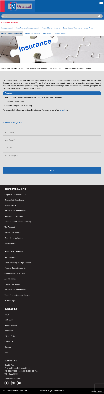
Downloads (8, 331)
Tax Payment (9, 227)
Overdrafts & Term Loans (14, 200)
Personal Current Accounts (51, 28)
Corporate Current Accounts (15, 194)
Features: (8, 93)
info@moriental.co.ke (12, 378)
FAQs (6, 314)
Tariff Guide (8, 320)
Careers (7, 347)
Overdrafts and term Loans (14, 273)
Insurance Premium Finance (11, 33)
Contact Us (8, 342)
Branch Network (10, 325)
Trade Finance (47, 33)
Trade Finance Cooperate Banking (17, 222)
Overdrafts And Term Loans (72, 28)
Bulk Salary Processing (13, 216)
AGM (6, 352)
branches (63, 110)
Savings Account (7, 28)
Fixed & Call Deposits (32, 33)
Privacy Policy (9, 336)
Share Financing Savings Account (27, 28)
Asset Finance (89, 28)
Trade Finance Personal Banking (17, 295)
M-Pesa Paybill (60, 33)
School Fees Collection (13, 238)
